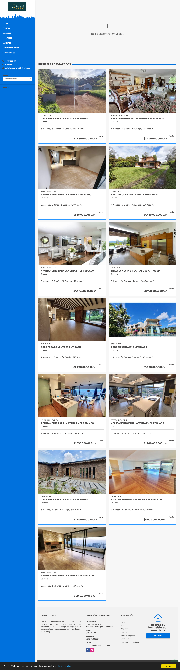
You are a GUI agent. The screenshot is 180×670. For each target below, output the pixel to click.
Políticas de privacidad (130, 642)
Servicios (7, 38)
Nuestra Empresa (11, 48)
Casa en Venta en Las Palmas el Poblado (136, 499)
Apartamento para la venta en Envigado (66, 194)
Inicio (5, 23)
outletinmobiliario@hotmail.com (17, 68)
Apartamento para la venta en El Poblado (137, 118)
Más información (66, 666)
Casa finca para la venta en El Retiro (64, 118)
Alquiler (7, 33)
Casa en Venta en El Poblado (129, 347)
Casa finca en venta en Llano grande (134, 194)
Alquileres (125, 629)
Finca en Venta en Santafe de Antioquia (135, 271)
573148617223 (10, 65)
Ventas (6, 28)
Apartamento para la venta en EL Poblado (67, 423)
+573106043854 (12, 61)
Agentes (7, 43)
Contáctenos (9, 53)
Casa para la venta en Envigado (61, 347)
